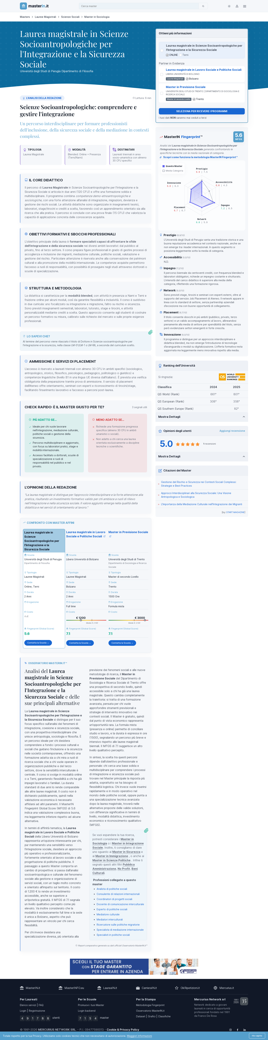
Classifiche (164, 1016)
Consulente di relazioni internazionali (118, 893)
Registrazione (37, 1010)
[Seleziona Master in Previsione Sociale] (161, 93)
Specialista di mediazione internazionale (120, 929)
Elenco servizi (28, 1005)
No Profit (124, 868)
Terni (185, 54)
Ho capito (257, 1035)
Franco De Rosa (207, 1015)
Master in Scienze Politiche (111, 860)
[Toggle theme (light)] (229, 6)
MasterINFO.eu (74, 988)
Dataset (140, 1016)
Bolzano (194, 78)
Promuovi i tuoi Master (91, 1005)
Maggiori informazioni (139, 1035)
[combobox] (139, 6)
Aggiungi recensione (232, 430)
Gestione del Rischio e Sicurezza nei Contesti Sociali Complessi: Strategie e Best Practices (198, 483)
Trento (200, 99)
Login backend (86, 1010)
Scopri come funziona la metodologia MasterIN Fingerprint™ (199, 157)
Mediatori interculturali (110, 919)
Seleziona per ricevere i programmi (201, 111)
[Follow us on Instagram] (230, 1029)
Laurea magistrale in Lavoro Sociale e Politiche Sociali (203, 69)
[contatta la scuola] (134, 967)
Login (23, 1010)
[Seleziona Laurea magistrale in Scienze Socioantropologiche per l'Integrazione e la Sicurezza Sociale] (161, 50)
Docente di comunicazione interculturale (120, 904)
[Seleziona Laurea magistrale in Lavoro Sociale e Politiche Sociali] (161, 74)
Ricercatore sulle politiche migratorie (118, 924)
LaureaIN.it (110, 988)
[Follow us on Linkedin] (244, 1029)
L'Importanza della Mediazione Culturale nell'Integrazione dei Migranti (201, 504)
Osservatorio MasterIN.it (150, 1010)
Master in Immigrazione (111, 856)
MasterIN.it (33, 988)
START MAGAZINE (235, 512)
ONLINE (173, 54)
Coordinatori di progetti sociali (114, 899)
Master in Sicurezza (126, 852)
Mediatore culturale (108, 914)
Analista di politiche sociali (112, 888)
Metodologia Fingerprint (150, 1005)
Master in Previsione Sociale (185, 87)
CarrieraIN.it (149, 988)
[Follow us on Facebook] (237, 1029)
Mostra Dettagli (169, 417)
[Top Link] (244, 6)
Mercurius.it (226, 988)
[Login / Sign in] (236, 6)
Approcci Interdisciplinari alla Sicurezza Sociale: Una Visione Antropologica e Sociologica (196, 495)
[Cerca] (203, 6)
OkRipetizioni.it (190, 988)
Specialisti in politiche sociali (113, 934)
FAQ (41, 1005)
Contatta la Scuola (38, 642)
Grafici (151, 1016)
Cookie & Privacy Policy (123, 1029)
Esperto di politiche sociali (112, 909)
